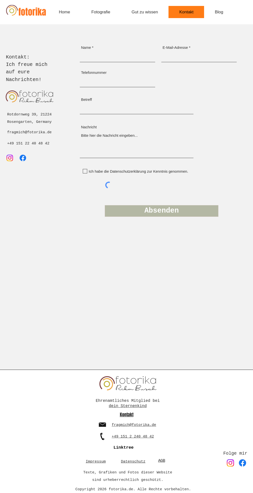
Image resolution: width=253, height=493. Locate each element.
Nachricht (89, 127)
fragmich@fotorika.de (29, 132)
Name (86, 47)
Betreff (86, 99)
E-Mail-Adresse (175, 47)
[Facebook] (23, 158)
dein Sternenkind (128, 406)
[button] (101, 12)
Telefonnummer (93, 72)
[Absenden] (161, 211)
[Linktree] (123, 447)
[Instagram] (9, 158)
